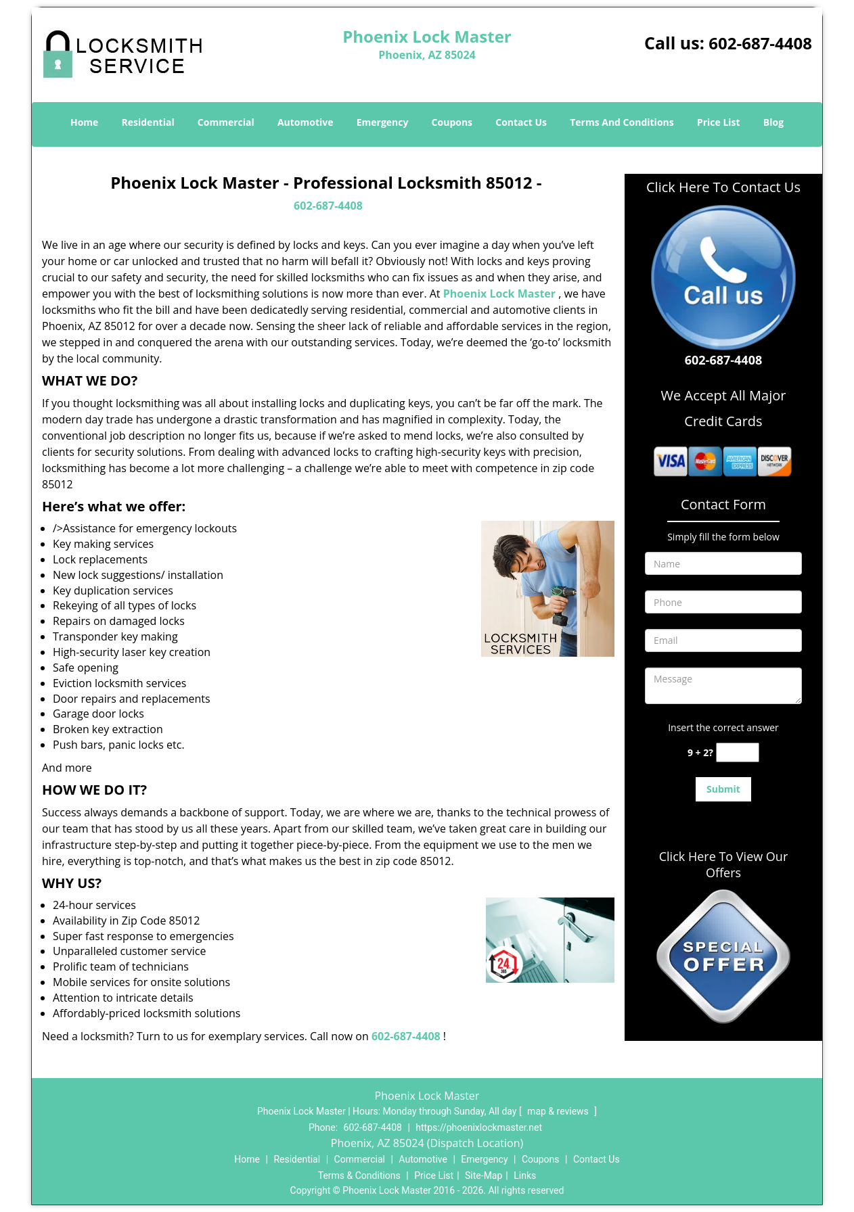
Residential (148, 122)
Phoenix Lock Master (499, 293)
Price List (718, 122)
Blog (773, 122)
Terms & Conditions (359, 1175)
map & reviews (559, 1111)
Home (84, 122)
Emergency (383, 122)
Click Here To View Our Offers (723, 864)
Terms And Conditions (622, 122)
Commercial (226, 122)
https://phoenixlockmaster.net (478, 1127)
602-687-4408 (760, 43)
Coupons (452, 122)
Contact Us (521, 122)
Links (525, 1175)
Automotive (305, 122)
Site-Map (483, 1175)
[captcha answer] (737, 752)
